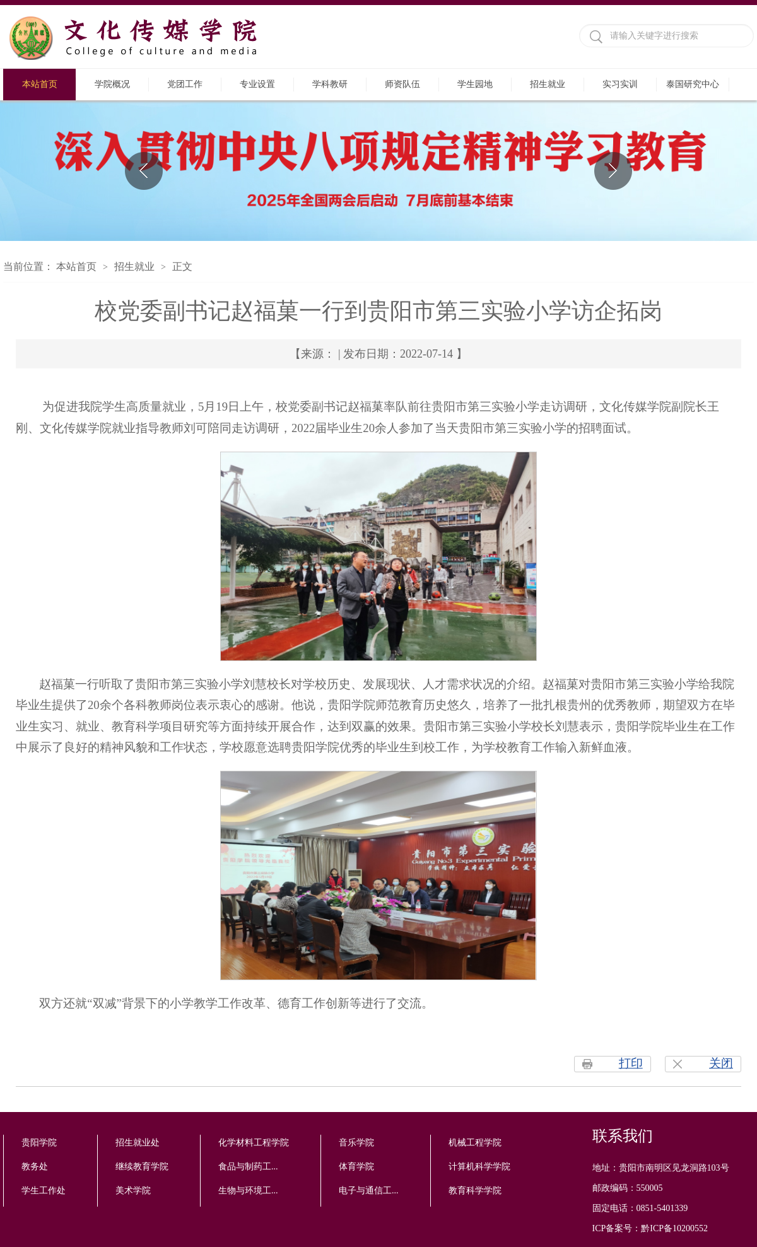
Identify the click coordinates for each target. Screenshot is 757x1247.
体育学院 (356, 1166)
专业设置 (257, 84)
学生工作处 (43, 1190)
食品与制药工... (248, 1166)
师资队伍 (402, 84)
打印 (631, 1063)
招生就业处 (137, 1142)
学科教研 (330, 84)
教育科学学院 (475, 1190)
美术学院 (133, 1190)
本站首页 (39, 84)
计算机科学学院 (479, 1166)
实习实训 (620, 84)
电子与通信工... (369, 1190)
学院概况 (112, 84)
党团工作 (184, 84)
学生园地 (475, 84)
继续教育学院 (141, 1166)
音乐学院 (356, 1142)
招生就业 (547, 84)
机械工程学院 (475, 1142)
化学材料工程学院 (253, 1142)
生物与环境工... (248, 1190)
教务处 (34, 1166)
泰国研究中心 (692, 84)
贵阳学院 (39, 1142)
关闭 (721, 1063)
